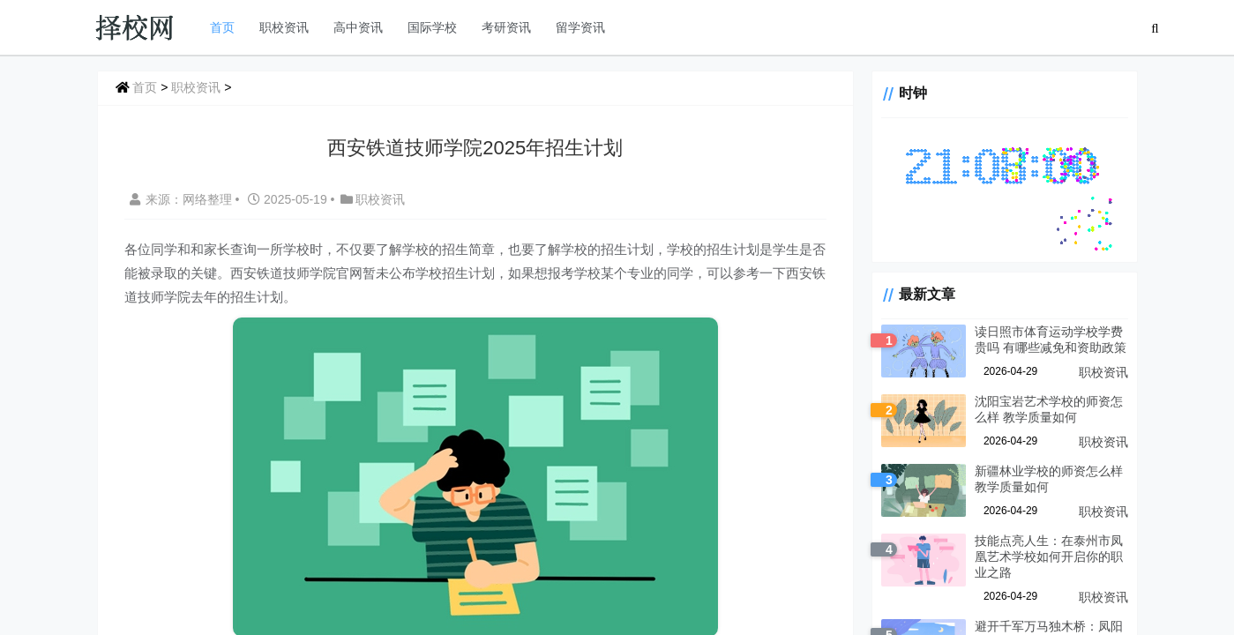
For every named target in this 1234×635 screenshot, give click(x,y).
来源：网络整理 (181, 199)
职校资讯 (284, 27)
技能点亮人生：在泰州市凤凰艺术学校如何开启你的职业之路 (1049, 556)
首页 (222, 27)
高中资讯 (358, 27)
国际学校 (432, 27)
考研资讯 (506, 27)
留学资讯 (580, 27)
